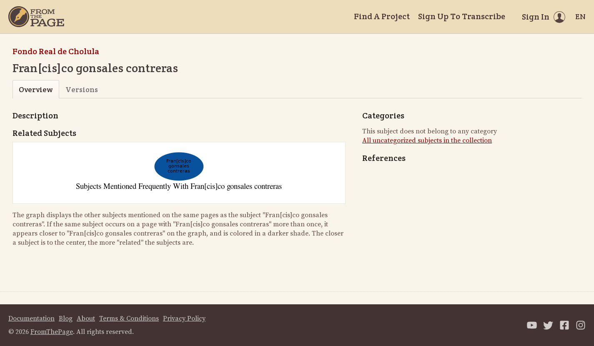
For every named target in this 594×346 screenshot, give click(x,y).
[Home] (36, 16)
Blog (66, 318)
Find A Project (382, 16)
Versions (81, 89)
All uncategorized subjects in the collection (427, 140)
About (86, 318)
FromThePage (51, 332)
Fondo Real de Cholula (56, 51)
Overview (36, 89)
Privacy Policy (184, 318)
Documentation (31, 318)
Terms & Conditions (129, 318)
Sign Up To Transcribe (461, 16)
